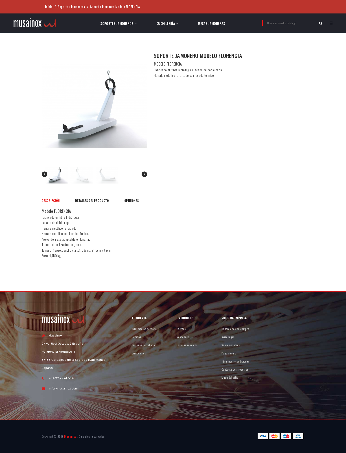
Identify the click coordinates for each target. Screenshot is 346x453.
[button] (331, 23)
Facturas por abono (143, 345)
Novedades (183, 337)
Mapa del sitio (229, 377)
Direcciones (139, 353)
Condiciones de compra (235, 329)
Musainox (70, 436)
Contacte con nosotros (235, 369)
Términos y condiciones (235, 361)
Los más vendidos (187, 345)
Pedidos (136, 337)
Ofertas (181, 329)
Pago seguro (229, 353)
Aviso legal (227, 337)
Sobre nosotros (230, 345)
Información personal (145, 329)
